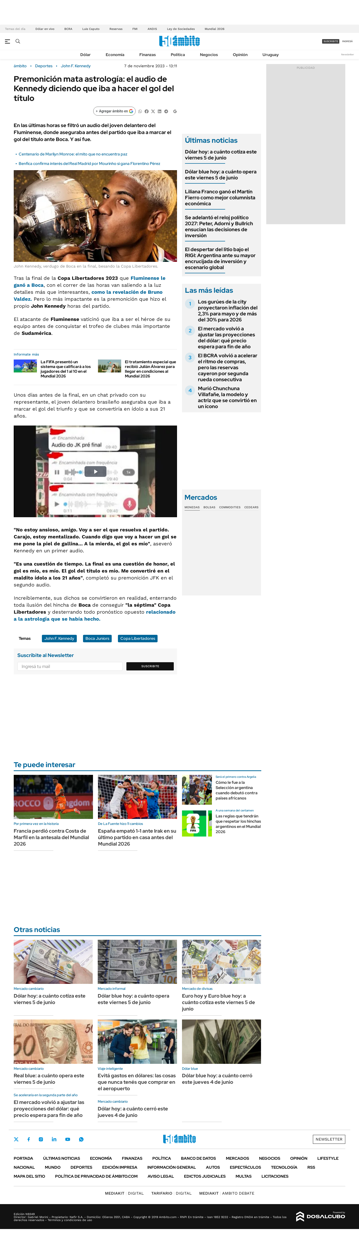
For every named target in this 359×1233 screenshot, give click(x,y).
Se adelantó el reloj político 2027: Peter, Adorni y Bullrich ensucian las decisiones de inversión (219, 226)
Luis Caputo (90, 29)
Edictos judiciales (205, 1176)
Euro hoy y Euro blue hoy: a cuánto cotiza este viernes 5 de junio (218, 1002)
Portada (23, 1158)
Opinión (240, 54)
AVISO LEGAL (161, 1176)
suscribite (331, 41)
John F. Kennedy (76, 66)
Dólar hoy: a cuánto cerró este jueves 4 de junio (133, 1111)
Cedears (251, 507)
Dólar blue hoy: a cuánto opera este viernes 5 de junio (221, 174)
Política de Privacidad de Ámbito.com (96, 1176)
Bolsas (209, 507)
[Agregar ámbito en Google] (114, 111)
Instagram (41, 1139)
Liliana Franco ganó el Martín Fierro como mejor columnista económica (220, 197)
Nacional (24, 1167)
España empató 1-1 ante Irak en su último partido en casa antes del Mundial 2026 (137, 837)
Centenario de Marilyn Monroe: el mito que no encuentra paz (73, 154)
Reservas (115, 29)
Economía (115, 54)
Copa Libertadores (137, 638)
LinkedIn (54, 1139)
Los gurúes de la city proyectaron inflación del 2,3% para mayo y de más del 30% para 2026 (228, 310)
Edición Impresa (119, 1167)
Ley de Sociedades (181, 29)
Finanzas (147, 54)
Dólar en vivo (44, 29)
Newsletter (347, 54)
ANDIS (152, 29)
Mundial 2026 (214, 29)
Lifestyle (328, 1158)
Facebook (28, 1139)
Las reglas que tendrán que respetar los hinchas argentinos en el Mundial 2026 (238, 823)
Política (178, 54)
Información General (171, 1167)
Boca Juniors (97, 638)
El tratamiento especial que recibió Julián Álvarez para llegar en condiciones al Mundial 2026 (150, 369)
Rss (311, 1167)
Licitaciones (275, 1176)
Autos (213, 1167)
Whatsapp (81, 1139)
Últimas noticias (61, 1158)
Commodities (230, 507)
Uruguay (271, 54)
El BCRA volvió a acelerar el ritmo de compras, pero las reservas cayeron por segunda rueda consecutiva (227, 367)
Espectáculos (245, 1167)
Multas (244, 1176)
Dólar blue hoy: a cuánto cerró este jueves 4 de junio (217, 1078)
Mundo (53, 1167)
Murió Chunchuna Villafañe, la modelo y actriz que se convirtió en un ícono (227, 397)
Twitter (16, 1139)
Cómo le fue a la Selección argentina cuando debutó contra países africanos (237, 790)
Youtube (67, 1139)
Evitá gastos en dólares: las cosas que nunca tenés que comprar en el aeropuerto (137, 1082)
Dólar (85, 54)
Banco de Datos (198, 1158)
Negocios (209, 54)
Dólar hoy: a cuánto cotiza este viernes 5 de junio (221, 154)
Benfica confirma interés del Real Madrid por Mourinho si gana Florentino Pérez (89, 163)
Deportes (43, 66)
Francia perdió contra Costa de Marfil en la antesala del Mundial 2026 (51, 837)
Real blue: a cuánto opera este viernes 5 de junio (49, 1078)
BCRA (68, 29)
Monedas (192, 507)
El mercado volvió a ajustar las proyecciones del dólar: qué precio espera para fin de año (226, 337)
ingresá (347, 41)
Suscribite (150, 666)
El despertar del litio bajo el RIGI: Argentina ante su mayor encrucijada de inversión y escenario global (220, 258)
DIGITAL (124, 1193)
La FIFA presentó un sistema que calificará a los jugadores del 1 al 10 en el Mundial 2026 (66, 369)
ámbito (20, 66)
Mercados (237, 1158)
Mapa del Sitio (29, 1176)
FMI (135, 29)
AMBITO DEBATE (226, 1193)
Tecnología (284, 1167)
